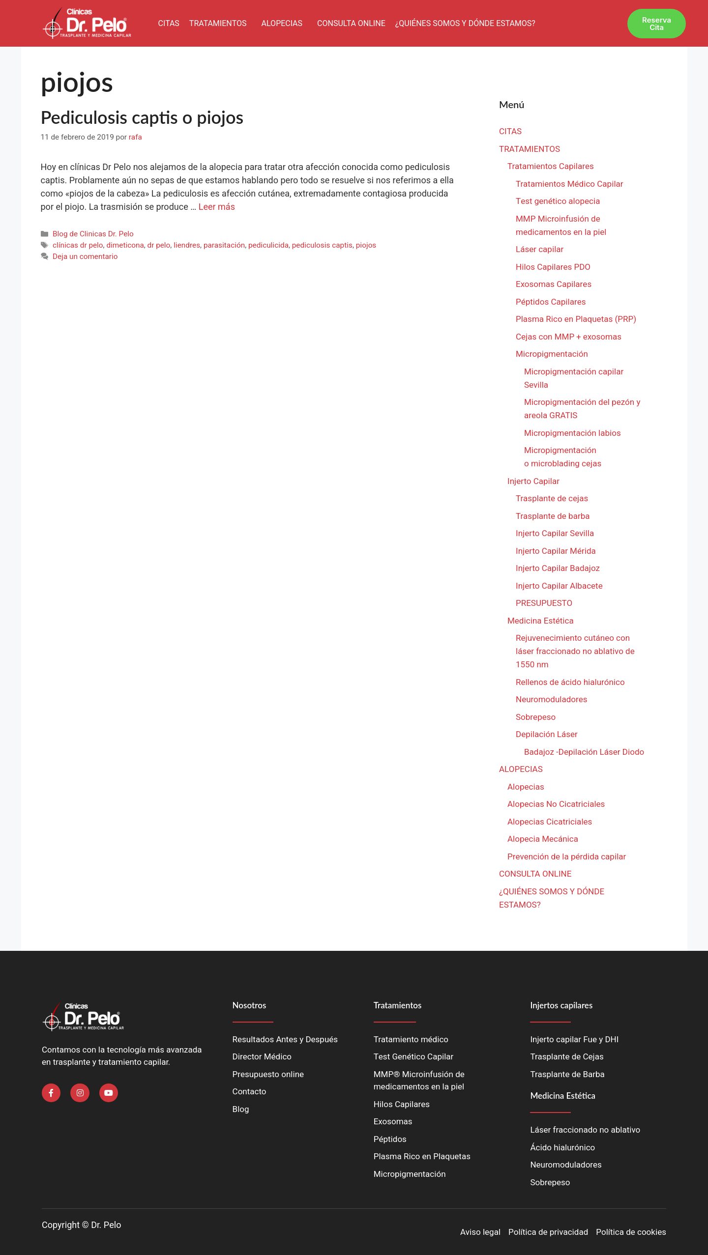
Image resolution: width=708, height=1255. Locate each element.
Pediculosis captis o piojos (142, 117)
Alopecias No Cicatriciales (556, 804)
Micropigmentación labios (572, 433)
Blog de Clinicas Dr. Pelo (93, 233)
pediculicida (268, 245)
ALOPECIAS (282, 23)
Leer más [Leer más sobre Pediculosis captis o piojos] (217, 207)
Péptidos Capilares (551, 302)
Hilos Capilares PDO (553, 267)
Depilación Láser (547, 734)
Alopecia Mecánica (542, 839)
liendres (187, 245)
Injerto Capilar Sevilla (555, 533)
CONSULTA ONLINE (351, 23)
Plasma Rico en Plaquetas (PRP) (576, 319)
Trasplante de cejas (552, 498)
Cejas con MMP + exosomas (568, 337)
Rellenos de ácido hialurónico (570, 682)
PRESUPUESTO (544, 603)
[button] (220, 23)
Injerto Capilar (533, 481)
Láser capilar (541, 249)
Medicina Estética (540, 621)
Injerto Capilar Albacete (559, 586)
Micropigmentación (552, 354)
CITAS (168, 23)
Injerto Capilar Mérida (556, 551)
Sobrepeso (536, 717)
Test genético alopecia (558, 201)
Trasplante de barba (553, 516)
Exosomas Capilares (553, 284)
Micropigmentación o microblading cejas (562, 457)
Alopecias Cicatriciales (549, 822)
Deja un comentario (85, 256)
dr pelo (159, 245)
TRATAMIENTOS (218, 23)
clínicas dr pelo (78, 245)
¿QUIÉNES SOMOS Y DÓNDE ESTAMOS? (465, 23)
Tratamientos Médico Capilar (569, 184)
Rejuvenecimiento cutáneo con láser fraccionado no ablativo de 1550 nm (575, 651)
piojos (366, 245)
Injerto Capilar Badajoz (558, 568)
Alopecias (525, 787)
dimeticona (125, 245)
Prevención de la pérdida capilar (566, 857)
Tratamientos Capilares (550, 166)
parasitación (224, 245)
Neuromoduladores (553, 699)
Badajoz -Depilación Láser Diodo (584, 752)
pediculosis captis (322, 245)
